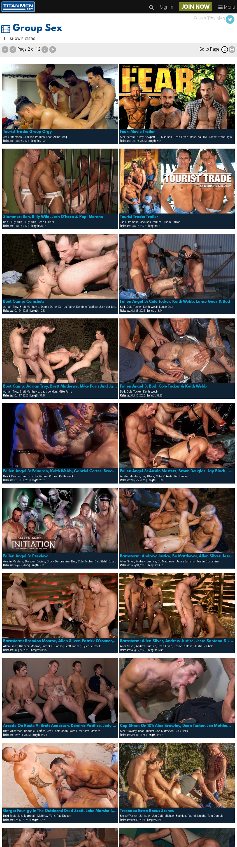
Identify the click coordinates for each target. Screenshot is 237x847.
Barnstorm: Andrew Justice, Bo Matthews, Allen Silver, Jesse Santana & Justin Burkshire (177, 556)
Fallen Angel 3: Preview (25, 556)
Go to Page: (209, 49)
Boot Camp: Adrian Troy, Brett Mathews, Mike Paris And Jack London (60, 386)
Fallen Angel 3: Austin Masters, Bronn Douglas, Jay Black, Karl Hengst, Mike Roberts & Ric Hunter (177, 471)
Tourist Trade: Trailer (139, 217)
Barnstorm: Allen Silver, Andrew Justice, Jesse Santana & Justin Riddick (177, 641)
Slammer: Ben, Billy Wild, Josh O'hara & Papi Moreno (53, 217)
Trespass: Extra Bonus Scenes (147, 811)
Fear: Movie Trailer (137, 132)
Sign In (166, 7)
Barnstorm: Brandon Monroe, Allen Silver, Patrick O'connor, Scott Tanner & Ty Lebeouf (60, 641)
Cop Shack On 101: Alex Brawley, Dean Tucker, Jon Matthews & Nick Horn (177, 726)
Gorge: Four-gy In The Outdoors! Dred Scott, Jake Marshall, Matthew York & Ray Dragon (60, 811)
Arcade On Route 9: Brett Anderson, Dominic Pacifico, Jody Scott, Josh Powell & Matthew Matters (60, 726)
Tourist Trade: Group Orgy (27, 132)
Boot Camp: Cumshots (23, 301)
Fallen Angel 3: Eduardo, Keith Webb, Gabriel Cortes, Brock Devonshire (60, 471)
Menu (226, 7)
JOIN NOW (196, 7)
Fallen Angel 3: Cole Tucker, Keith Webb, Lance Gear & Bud (175, 301)
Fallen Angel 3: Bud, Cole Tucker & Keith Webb (163, 386)
